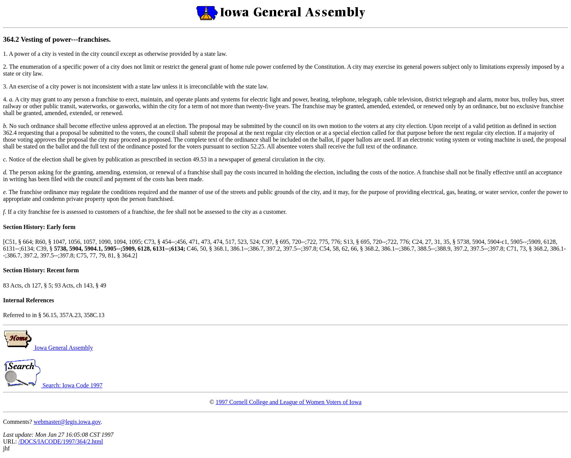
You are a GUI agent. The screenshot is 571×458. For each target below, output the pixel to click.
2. (6, 66)
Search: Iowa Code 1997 (53, 385)
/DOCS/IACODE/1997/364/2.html (60, 441)
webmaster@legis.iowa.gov (66, 422)
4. (6, 99)
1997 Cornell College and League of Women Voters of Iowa (289, 402)
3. (6, 86)
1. (6, 54)
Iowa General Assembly (48, 347)
